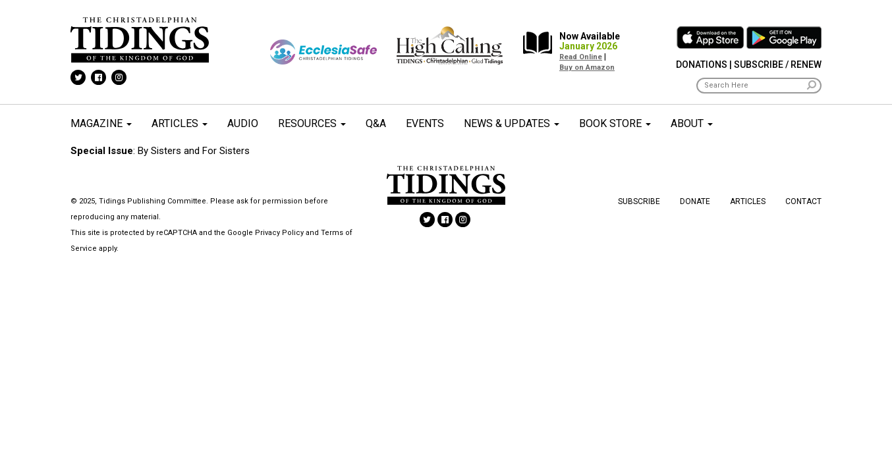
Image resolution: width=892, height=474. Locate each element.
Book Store (615, 123)
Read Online (580, 57)
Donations (701, 64)
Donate (695, 201)
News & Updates (511, 123)
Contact (803, 201)
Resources (312, 123)
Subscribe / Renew (778, 64)
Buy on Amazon (587, 67)
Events (425, 123)
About (692, 123)
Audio (242, 123)
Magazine (101, 123)
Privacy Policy (279, 232)
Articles (180, 123)
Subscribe (639, 201)
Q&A (376, 123)
